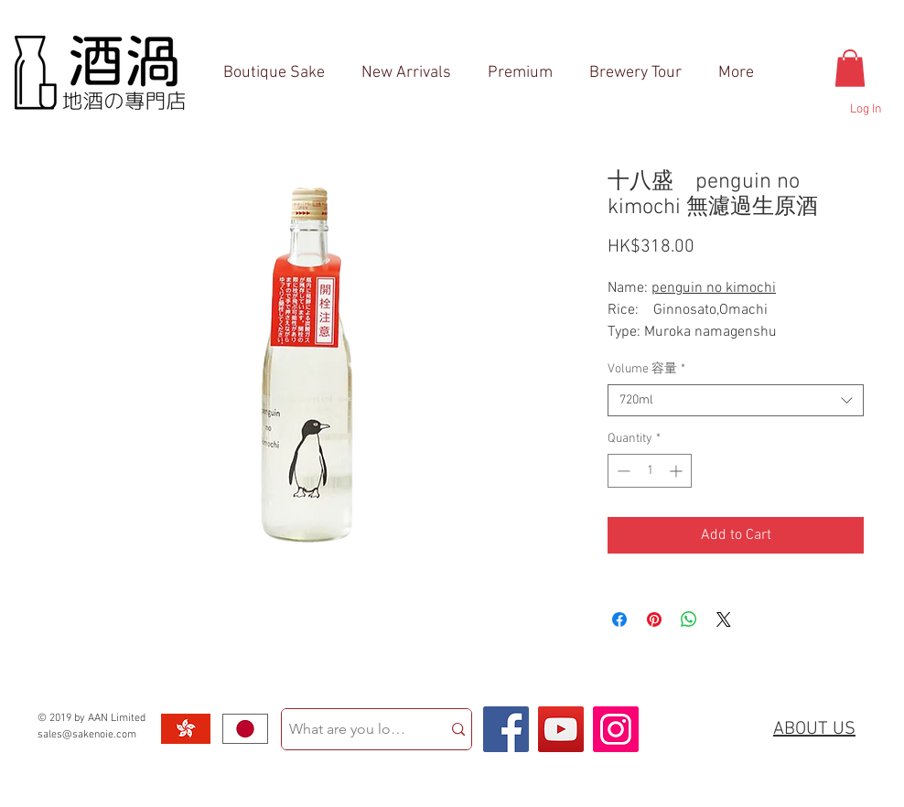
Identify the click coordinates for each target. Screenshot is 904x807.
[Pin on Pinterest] (654, 619)
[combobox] (736, 400)
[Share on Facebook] (619, 619)
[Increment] (677, 471)
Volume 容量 (646, 369)
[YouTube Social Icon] (561, 729)
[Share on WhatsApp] (689, 619)
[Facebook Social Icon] (506, 729)
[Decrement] (621, 471)
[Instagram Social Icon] (616, 729)
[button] (850, 68)
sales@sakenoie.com (87, 734)
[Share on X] (724, 619)
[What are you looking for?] (348, 729)
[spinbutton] (649, 471)
